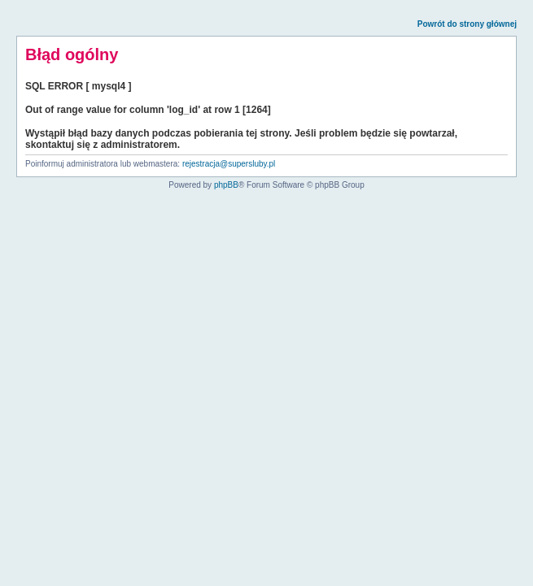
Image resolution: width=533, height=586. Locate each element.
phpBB (226, 184)
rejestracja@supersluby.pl (228, 163)
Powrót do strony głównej (467, 24)
